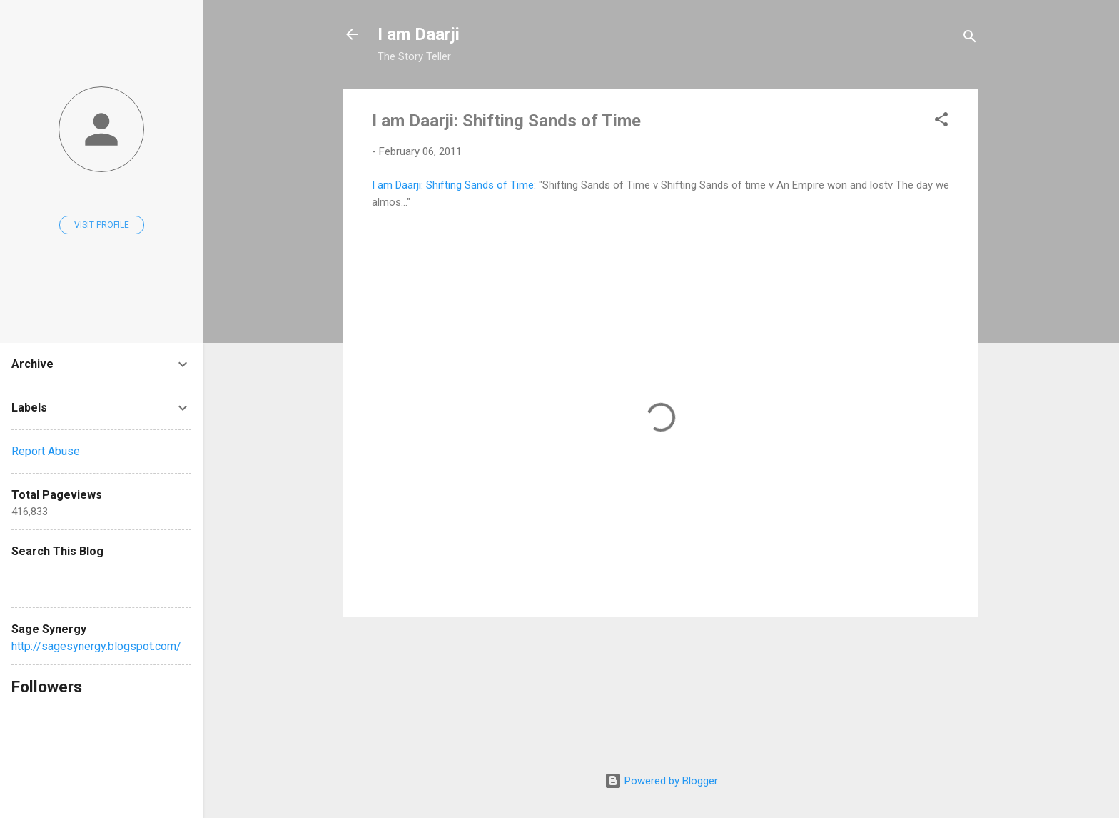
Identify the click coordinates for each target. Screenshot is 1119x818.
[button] (941, 122)
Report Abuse (45, 451)
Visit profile (101, 225)
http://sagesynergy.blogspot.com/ (96, 646)
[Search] (969, 39)
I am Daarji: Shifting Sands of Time (506, 121)
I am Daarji (419, 34)
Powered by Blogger (661, 780)
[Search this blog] (101, 579)
